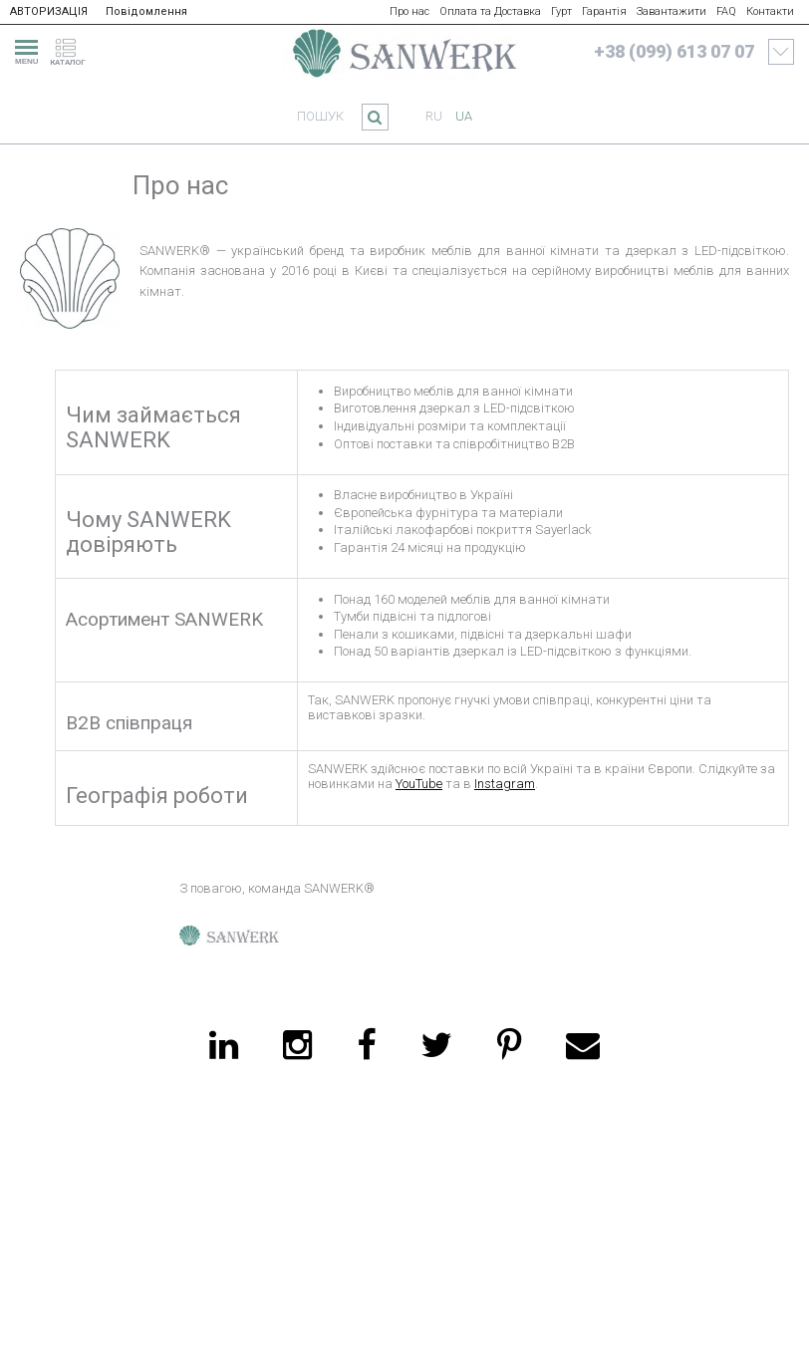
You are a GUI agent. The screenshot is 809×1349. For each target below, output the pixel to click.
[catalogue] (74, 49)
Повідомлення (146, 11)
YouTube (419, 783)
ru (433, 116)
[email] (583, 1045)
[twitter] (436, 1045)
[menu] (24, 49)
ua (463, 116)
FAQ (726, 11)
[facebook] (366, 1045)
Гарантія (604, 11)
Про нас (409, 11)
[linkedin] (223, 1045)
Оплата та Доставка (490, 11)
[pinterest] (509, 1045)
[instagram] (297, 1045)
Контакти (770, 11)
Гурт (561, 11)
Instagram (504, 783)
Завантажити (671, 11)
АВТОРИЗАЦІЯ (49, 11)
